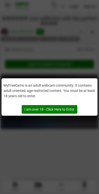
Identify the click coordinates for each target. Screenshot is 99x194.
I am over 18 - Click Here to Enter (49, 109)
